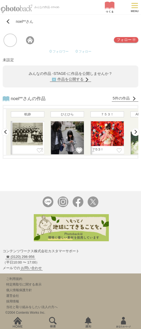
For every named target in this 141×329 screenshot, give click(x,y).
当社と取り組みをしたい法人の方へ (32, 307)
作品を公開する (70, 79)
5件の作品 (124, 98)
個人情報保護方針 (19, 290)
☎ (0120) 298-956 (20, 257)
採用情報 (12, 301)
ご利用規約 (14, 279)
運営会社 (12, 296)
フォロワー (59, 51)
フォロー (126, 39)
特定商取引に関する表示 (24, 284)
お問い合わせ (31, 268)
